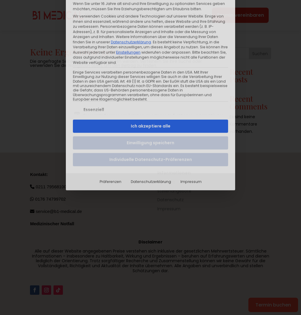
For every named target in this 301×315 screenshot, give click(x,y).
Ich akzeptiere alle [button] (150, 75)
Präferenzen (110, 130)
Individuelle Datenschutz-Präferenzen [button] (150, 108)
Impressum (191, 130)
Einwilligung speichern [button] (150, 92)
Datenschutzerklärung (151, 130)
